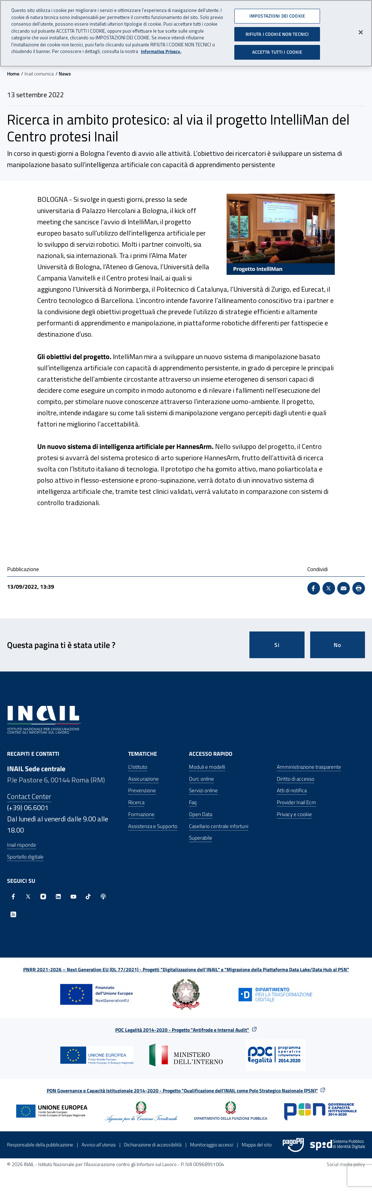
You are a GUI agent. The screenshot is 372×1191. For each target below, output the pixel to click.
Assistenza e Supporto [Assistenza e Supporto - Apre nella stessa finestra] (152, 826)
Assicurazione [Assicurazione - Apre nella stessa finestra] (143, 779)
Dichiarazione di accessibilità (153, 1144)
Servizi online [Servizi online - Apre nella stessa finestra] (203, 790)
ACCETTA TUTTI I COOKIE (277, 49)
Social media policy (346, 1164)
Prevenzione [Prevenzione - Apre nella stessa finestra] (142, 790)
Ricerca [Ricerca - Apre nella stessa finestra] (136, 802)
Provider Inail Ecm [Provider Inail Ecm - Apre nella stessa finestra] (296, 802)
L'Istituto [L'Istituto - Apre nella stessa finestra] (137, 767)
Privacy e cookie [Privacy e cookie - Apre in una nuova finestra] (294, 814)
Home (13, 73)
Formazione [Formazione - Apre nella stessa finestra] (141, 814)
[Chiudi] (360, 30)
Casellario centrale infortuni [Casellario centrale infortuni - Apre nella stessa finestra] (218, 826)
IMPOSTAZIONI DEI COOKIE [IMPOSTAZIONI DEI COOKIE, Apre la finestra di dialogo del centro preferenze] (277, 13)
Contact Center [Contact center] (29, 796)
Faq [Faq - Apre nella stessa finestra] (193, 802)
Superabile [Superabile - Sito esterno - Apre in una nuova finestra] (200, 838)
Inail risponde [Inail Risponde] (21, 845)
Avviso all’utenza (98, 1144)
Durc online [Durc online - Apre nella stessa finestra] (201, 779)
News (65, 73)
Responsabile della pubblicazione (40, 1144)
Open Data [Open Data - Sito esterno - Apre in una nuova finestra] (200, 814)
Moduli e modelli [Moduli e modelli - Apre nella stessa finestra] (207, 767)
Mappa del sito (257, 1144)
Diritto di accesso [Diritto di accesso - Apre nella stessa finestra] (295, 779)
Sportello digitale (25, 857)
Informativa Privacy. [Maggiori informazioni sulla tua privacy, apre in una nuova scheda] (161, 49)
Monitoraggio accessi (211, 1144)
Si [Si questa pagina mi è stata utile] (277, 645)
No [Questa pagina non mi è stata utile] (337, 645)
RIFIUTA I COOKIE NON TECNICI (277, 31)
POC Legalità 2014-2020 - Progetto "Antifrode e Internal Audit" (182, 1029)
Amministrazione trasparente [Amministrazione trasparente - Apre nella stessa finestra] (309, 767)
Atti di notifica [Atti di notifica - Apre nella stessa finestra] (292, 790)
